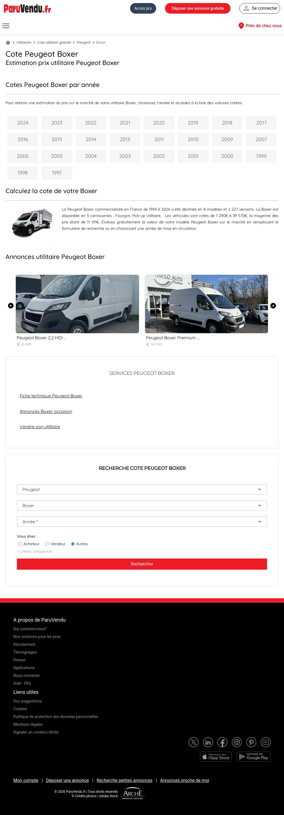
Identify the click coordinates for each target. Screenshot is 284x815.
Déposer (198, 8)
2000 (227, 156)
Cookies (20, 709)
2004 (91, 156)
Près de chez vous (259, 25)
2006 (23, 156)
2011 (159, 139)
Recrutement (24, 644)
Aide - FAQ (22, 683)
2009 (227, 139)
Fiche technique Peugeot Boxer (51, 395)
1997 (57, 173)
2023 (56, 122)
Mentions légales (28, 724)
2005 (57, 156)
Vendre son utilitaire (40, 426)
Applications (24, 668)
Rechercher (142, 564)
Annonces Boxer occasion (46, 411)
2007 (261, 139)
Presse (19, 660)
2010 (193, 139)
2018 (227, 122)
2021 (125, 122)
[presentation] (10, 305)
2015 (57, 139)
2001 (193, 156)
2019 (193, 122)
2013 (125, 139)
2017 (261, 122)
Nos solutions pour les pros (36, 636)
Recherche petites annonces (124, 780)
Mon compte (25, 780)
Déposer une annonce (67, 780)
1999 (261, 156)
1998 (22, 173)
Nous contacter (26, 675)
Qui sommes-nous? (30, 629)
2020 (159, 122)
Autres (82, 543)
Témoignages (25, 652)
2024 (22, 122)
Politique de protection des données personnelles (55, 716)
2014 (91, 139)
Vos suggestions (27, 701)
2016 (22, 139)
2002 (159, 156)
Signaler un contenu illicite (36, 732)
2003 (125, 156)
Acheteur (32, 543)
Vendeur (57, 543)
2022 (91, 122)
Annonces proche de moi (184, 780)
